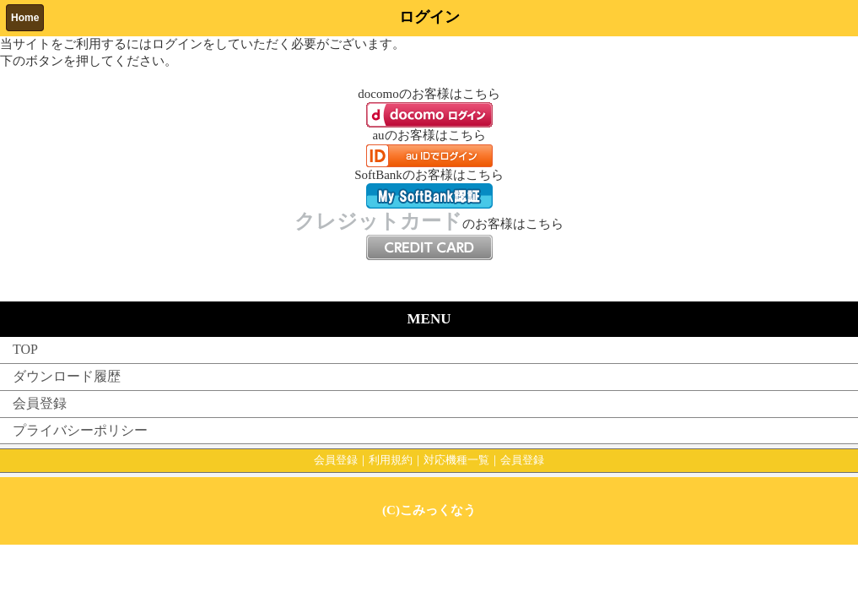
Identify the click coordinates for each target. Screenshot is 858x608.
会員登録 (40, 403)
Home (25, 18)
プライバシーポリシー (80, 430)
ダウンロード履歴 (67, 376)
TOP (25, 349)
